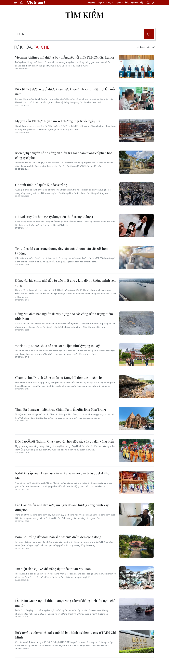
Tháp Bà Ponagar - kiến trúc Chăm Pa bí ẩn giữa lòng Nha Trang (60, 409)
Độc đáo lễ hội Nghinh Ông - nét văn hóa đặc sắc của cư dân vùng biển (64, 441)
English (100, 2)
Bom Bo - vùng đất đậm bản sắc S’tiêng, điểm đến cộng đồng (58, 537)
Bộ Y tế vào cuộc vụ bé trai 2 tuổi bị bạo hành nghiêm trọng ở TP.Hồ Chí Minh (65, 634)
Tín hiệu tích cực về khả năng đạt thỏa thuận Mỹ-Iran (53, 569)
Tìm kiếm (84, 14)
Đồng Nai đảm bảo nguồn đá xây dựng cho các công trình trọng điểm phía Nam (64, 316)
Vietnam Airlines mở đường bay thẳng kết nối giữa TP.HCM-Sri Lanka (64, 57)
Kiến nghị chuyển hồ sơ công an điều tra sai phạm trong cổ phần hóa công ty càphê (63, 155)
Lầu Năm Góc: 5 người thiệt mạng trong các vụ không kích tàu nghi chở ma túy (65, 602)
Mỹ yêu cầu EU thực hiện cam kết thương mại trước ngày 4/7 (57, 121)
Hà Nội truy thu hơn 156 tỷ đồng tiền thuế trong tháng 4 (54, 216)
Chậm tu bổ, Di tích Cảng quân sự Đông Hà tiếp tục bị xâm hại (59, 377)
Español (119, 2)
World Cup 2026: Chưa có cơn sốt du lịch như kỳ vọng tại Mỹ (57, 345)
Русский (134, 2)
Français (109, 2)
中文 (127, 2)
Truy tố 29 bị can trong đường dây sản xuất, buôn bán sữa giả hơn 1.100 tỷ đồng (65, 250)
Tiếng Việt (91, 2)
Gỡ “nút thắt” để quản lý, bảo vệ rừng (41, 185)
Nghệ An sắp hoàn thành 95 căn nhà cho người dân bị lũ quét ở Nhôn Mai (63, 475)
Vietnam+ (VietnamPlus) (37, 2)
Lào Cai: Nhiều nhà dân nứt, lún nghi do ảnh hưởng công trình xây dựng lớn (61, 507)
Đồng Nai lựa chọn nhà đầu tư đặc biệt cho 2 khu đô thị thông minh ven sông (65, 282)
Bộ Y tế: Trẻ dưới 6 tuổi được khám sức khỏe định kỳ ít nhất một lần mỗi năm (65, 91)
